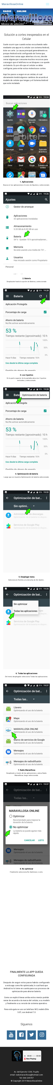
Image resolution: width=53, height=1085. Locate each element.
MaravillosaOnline (12, 4)
